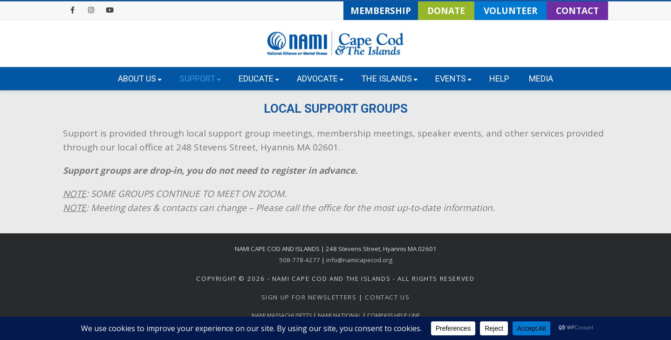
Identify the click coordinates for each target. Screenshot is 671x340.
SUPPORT (200, 78)
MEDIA (541, 78)
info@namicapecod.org (359, 260)
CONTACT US (387, 297)
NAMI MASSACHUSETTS (282, 316)
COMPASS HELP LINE (393, 316)
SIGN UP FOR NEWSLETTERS (309, 297)
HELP (499, 78)
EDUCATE (259, 78)
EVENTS (453, 78)
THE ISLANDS (389, 78)
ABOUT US (140, 78)
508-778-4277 (299, 260)
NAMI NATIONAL (339, 316)
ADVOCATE (320, 78)
